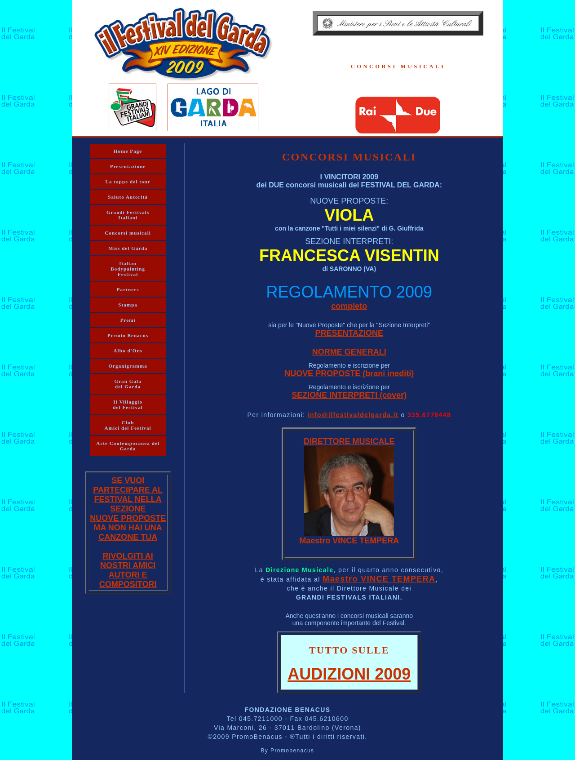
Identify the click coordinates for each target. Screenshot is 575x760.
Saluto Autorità (128, 197)
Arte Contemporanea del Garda (127, 445)
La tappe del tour (128, 181)
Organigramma (127, 366)
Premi (128, 320)
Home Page (128, 151)
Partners (128, 289)
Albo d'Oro (128, 350)
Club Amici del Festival (128, 425)
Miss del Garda (128, 248)
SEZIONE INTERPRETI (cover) (349, 395)
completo (349, 306)
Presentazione (128, 166)
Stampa (127, 304)
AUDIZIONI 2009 (349, 674)
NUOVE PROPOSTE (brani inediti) (349, 373)
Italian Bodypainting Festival (128, 269)
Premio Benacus (127, 335)
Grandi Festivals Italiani (128, 214)
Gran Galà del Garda (127, 383)
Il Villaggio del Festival (128, 404)
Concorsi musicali (128, 233)
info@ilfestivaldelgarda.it (353, 414)
